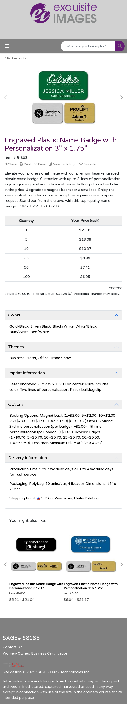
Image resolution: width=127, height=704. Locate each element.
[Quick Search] (88, 46)
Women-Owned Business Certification (35, 653)
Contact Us (12, 647)
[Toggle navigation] (7, 46)
